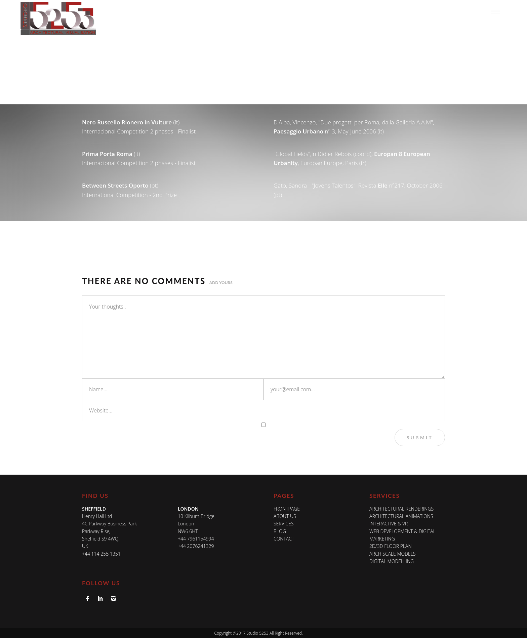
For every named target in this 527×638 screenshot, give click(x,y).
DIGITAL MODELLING (391, 561)
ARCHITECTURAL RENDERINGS (401, 509)
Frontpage (287, 509)
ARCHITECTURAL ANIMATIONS (401, 516)
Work (383, 12)
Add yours (221, 282)
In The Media (418, 12)
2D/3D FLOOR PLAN (390, 546)
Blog (449, 12)
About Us (327, 12)
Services (357, 12)
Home (300, 12)
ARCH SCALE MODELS (392, 554)
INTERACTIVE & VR (388, 523)
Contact (474, 12)
